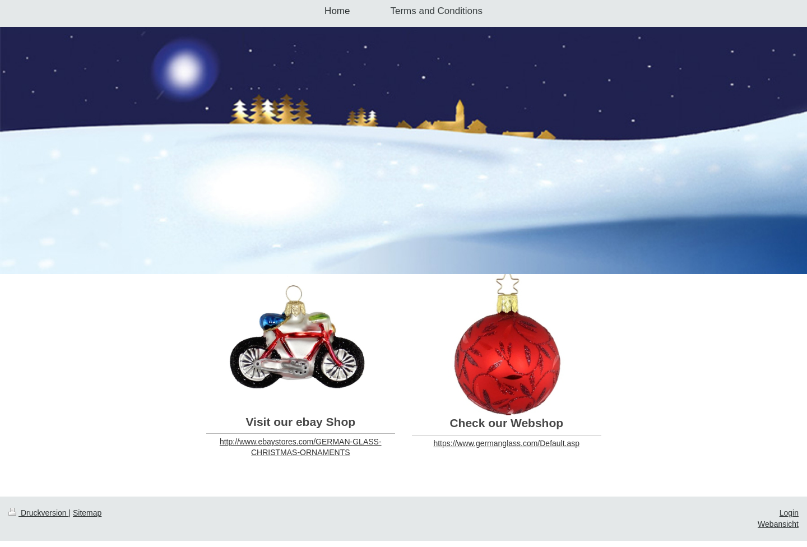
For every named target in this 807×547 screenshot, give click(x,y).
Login (789, 512)
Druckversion (38, 512)
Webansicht (778, 524)
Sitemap (87, 512)
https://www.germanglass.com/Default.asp (506, 443)
